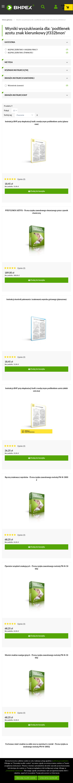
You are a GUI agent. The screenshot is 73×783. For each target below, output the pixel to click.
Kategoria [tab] (10, 42)
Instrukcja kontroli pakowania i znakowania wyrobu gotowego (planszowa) (36, 299)
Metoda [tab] (9, 62)
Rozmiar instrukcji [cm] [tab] (16, 70)
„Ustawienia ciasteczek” (14, 771)
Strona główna (7, 20)
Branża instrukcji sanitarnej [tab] (19, 78)
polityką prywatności (60, 761)
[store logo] (20, 7)
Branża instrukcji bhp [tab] (16, 95)
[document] (36, 770)
